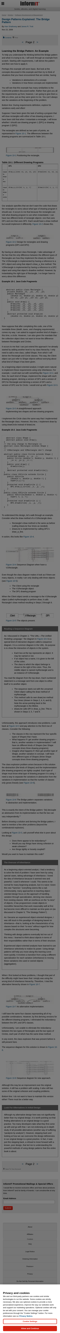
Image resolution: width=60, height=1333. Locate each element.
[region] (30, 1308)
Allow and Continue (30, 1328)
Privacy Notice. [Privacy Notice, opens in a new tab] (26, 1316)
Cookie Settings (30, 1321)
